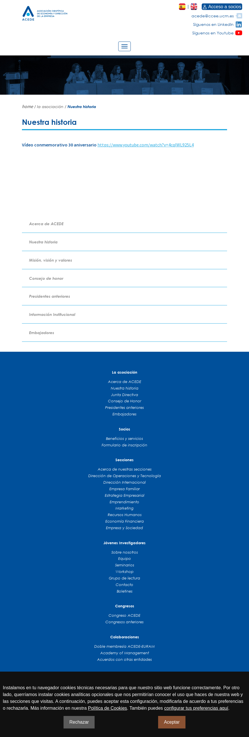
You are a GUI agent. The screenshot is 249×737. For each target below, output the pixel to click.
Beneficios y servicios (124, 438)
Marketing (124, 508)
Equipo (124, 558)
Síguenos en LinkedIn (213, 24)
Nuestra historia (43, 241)
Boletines (124, 591)
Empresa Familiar (124, 488)
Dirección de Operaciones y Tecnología (124, 475)
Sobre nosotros (124, 552)
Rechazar (79, 722)
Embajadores (41, 332)
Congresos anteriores (124, 622)
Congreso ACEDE (124, 615)
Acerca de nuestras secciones (125, 469)
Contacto (124, 584)
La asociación (124, 372)
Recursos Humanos (125, 514)
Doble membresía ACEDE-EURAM (124, 646)
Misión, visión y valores (50, 260)
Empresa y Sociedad (124, 527)
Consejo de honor (46, 278)
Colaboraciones (124, 637)
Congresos (124, 606)
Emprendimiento (124, 502)
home (27, 106)
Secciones (124, 459)
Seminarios (124, 565)
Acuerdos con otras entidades (124, 659)
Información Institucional (52, 314)
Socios (124, 429)
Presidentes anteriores (49, 296)
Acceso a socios (222, 6)
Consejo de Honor (124, 401)
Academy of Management (124, 653)
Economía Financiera (124, 521)
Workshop (125, 571)
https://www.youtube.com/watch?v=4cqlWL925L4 (145, 145)
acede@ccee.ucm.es (212, 15)
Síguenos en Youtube (213, 33)
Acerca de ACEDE (46, 223)
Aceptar (171, 722)
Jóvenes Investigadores (124, 543)
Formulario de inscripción (124, 445)
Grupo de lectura (124, 578)
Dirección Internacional (124, 482)
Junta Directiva (124, 394)
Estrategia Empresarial (124, 495)
